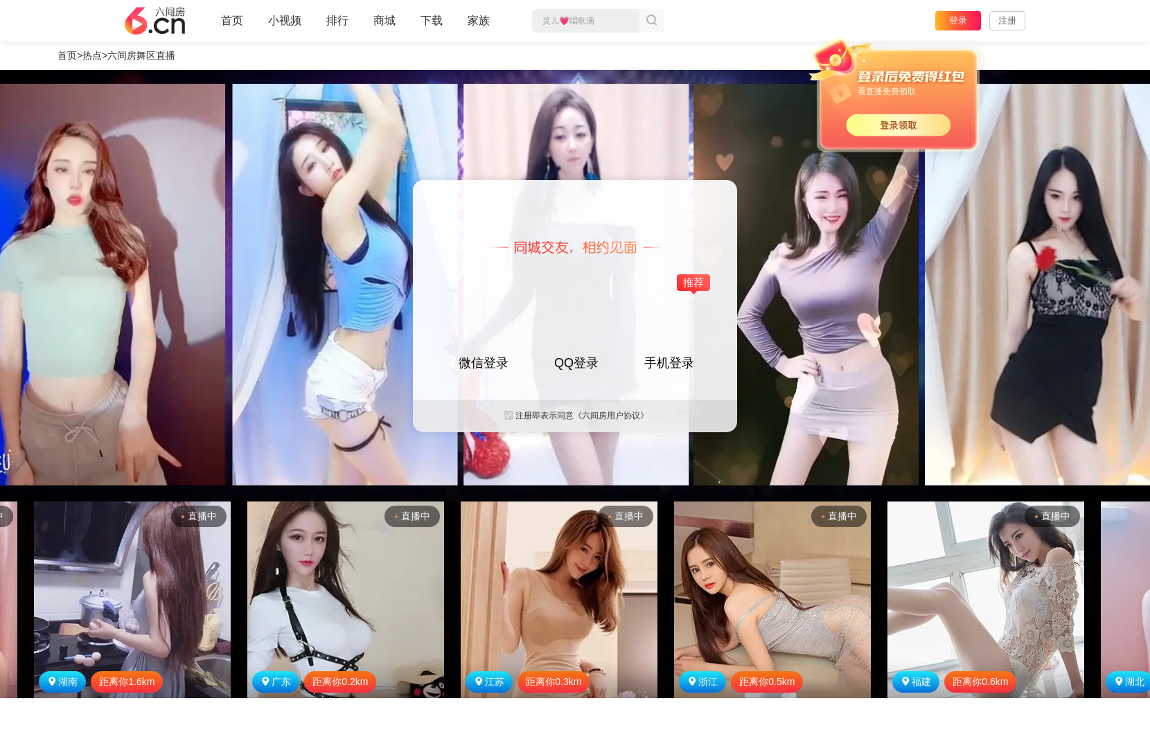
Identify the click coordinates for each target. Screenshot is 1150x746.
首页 (232, 26)
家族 (479, 26)
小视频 (284, 26)
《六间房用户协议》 (611, 415)
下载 (432, 20)
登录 (958, 20)
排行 (337, 20)
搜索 (652, 21)
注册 (1007, 20)
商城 (384, 26)
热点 (92, 55)
